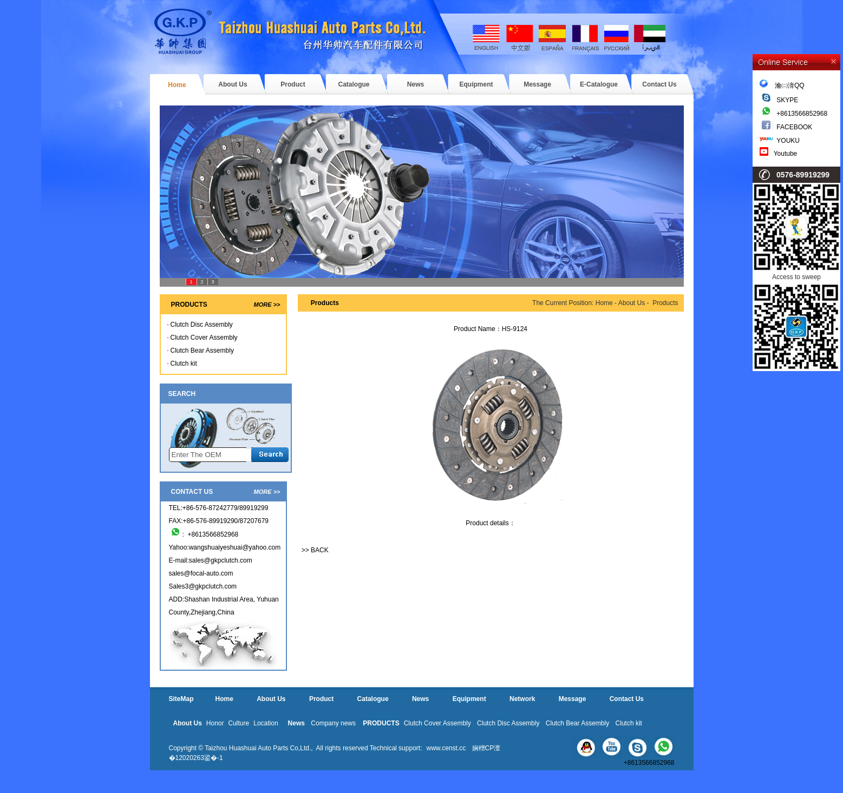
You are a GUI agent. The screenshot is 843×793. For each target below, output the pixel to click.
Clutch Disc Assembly (202, 324)
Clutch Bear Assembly (202, 350)
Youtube (786, 153)
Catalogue (353, 84)
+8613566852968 (801, 113)
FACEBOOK (794, 127)
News (415, 84)
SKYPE (787, 100)
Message (537, 84)
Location (265, 723)
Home (177, 85)
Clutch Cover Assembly (204, 337)
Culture (239, 723)
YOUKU (788, 140)
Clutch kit (184, 363)
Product (292, 84)
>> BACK (315, 550)
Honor (215, 723)
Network (522, 699)
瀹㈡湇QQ (782, 85)
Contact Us (659, 84)
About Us (232, 84)
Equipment (476, 84)
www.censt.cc (446, 748)
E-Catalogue (599, 84)
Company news (333, 723)
